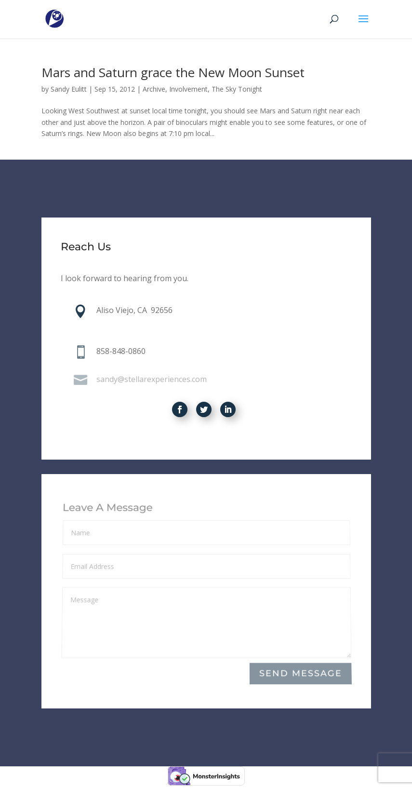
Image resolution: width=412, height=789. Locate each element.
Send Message (300, 673)
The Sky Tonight (237, 89)
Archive (154, 89)
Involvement (188, 89)
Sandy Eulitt (69, 89)
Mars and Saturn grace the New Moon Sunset (173, 72)
